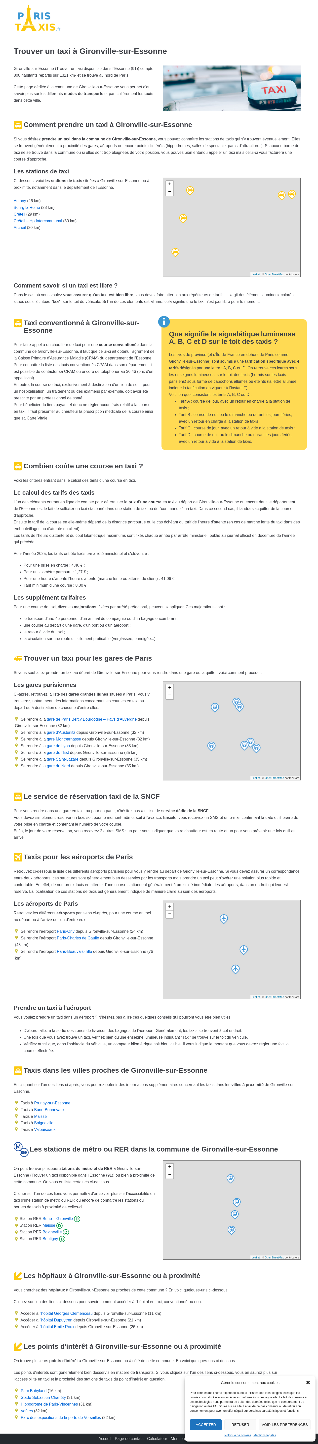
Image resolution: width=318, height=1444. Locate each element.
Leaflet (256, 274)
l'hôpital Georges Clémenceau (66, 1313)
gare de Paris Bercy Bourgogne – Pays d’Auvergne (91, 719)
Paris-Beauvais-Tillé (74, 951)
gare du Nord (58, 766)
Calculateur (157, 1439)
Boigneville (43, 1123)
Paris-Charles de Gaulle (78, 938)
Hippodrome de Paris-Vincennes (49, 1404)
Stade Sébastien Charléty (43, 1397)
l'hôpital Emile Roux (57, 1327)
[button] (308, 1382)
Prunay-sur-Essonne (52, 1103)
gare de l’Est (57, 752)
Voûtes (27, 1411)
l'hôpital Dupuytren (56, 1320)
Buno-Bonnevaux (49, 1110)
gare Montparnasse (63, 739)
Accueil (105, 1439)
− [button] (169, 192)
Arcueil (20, 227)
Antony (20, 201)
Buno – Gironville (57, 1219)
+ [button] (169, 184)
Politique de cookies (238, 1435)
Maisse (40, 1116)
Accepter (206, 1424)
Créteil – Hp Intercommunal (38, 221)
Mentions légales (264, 1435)
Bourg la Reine (27, 207)
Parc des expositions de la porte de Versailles (61, 1417)
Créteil (19, 214)
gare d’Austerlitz (60, 732)
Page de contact (129, 1439)
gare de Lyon (58, 746)
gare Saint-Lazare (62, 759)
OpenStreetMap (274, 274)
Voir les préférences (285, 1424)
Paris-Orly (66, 931)
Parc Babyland (33, 1391)
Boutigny (49, 1239)
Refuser (240, 1424)
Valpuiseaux (44, 1129)
